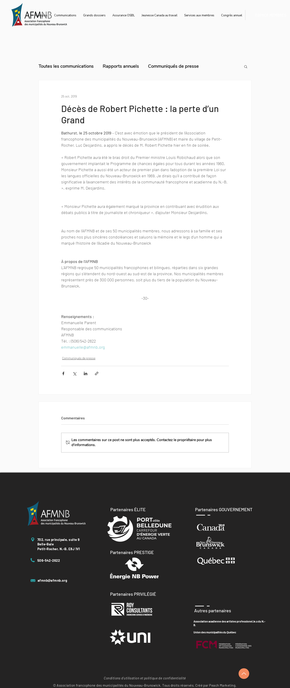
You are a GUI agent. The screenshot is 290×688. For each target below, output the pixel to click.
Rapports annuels (121, 66)
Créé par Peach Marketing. (215, 685)
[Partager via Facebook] (63, 373)
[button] (246, 66)
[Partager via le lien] (96, 373)
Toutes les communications (66, 66)
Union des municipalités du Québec (214, 632)
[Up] (244, 673)
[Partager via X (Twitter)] (74, 373)
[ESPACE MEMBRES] (270, 15)
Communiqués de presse (173, 66)
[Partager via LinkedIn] (85, 373)
